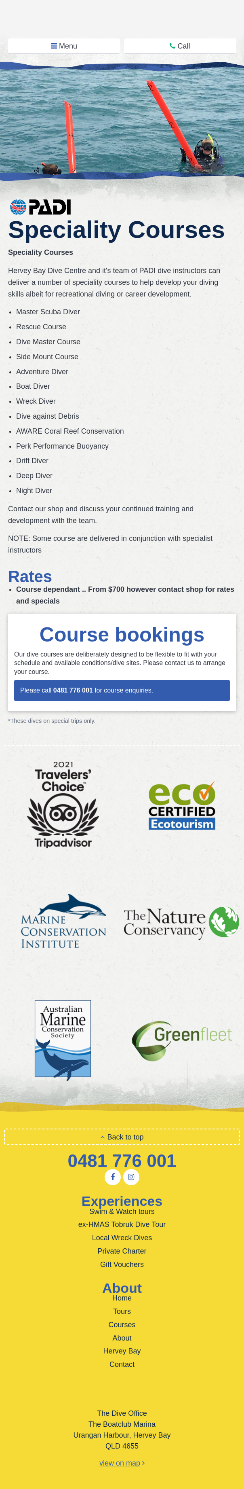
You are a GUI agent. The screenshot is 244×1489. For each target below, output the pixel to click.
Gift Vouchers (122, 1264)
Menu (64, 46)
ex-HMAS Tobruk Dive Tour (122, 1224)
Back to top (121, 1137)
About (121, 1338)
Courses (121, 1325)
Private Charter (121, 1251)
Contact (122, 1364)
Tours (122, 1311)
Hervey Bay (122, 1351)
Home (122, 1298)
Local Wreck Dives (122, 1238)
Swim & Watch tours (121, 1211)
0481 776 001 (121, 1161)
